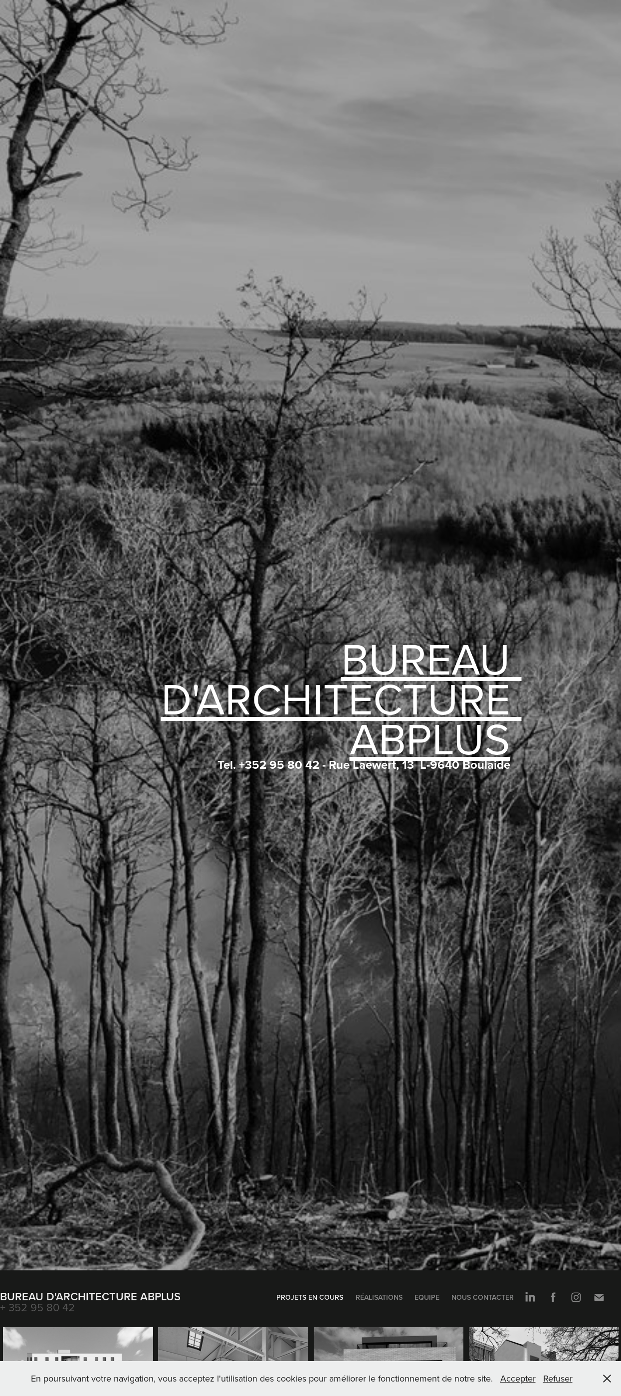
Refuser (558, 1378)
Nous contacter (482, 1297)
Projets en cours (309, 1297)
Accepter (518, 1378)
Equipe (426, 1297)
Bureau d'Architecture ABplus (90, 1296)
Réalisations (379, 1297)
